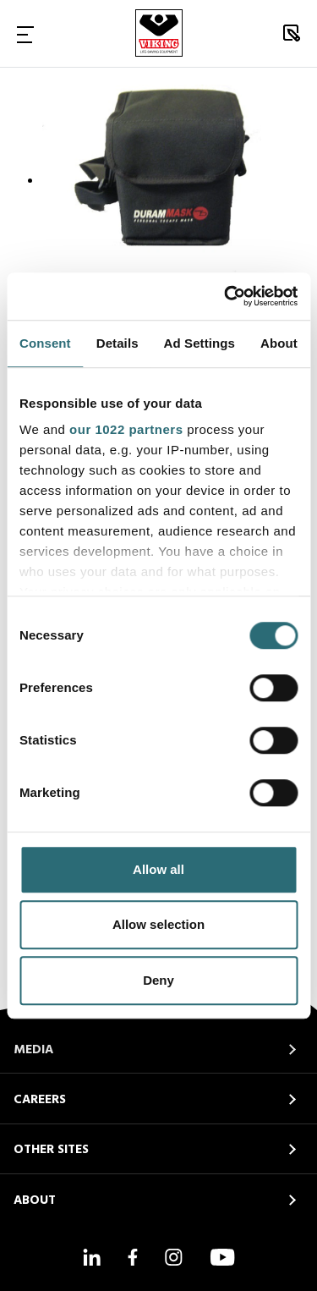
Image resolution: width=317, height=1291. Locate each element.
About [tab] (279, 343)
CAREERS (40, 1100)
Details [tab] (117, 343)
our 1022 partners (126, 429)
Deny (158, 980)
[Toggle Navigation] (25, 34)
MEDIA (33, 1050)
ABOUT (35, 1200)
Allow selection (158, 924)
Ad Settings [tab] (199, 343)
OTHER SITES (51, 1150)
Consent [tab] (45, 343)
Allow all (158, 869)
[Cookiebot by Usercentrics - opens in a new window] (226, 296)
